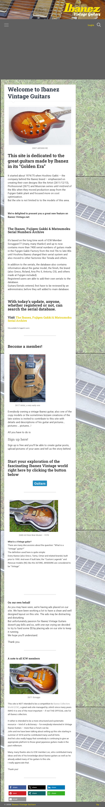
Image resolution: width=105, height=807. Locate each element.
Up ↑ (98, 804)
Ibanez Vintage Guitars (24, 804)
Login (91, 25)
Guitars (39, 483)
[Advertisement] (52, 56)
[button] (17, 787)
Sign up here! (20, 439)
